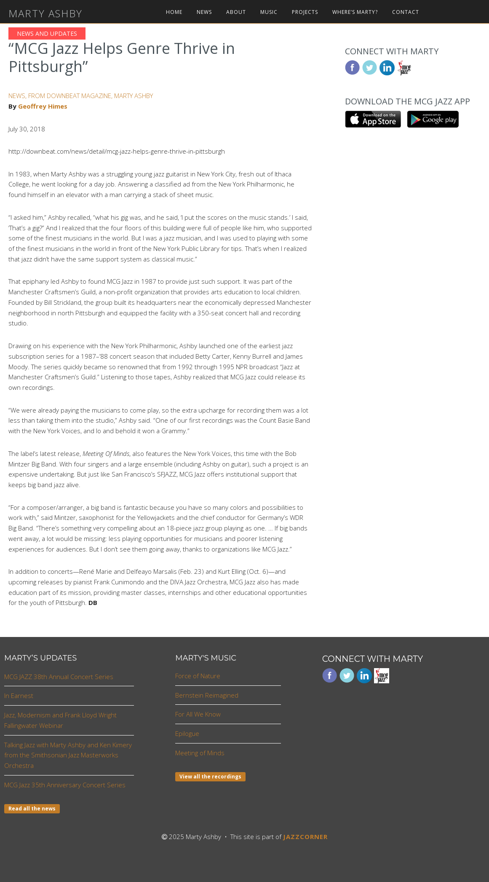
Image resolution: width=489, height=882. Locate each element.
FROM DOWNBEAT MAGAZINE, (71, 95)
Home (174, 12)
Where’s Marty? (355, 12)
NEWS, (18, 95)
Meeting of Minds (199, 753)
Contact (405, 12)
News (204, 12)
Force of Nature (197, 675)
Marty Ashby (45, 13)
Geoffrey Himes (42, 106)
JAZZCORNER (305, 836)
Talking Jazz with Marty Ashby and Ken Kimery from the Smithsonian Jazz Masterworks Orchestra (68, 755)
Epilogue (187, 733)
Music (269, 12)
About (236, 12)
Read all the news (32, 808)
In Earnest (18, 695)
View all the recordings (210, 776)
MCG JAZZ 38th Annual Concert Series (58, 676)
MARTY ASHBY (133, 95)
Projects (305, 12)
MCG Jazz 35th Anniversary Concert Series (65, 785)
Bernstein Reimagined (206, 695)
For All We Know (198, 714)
